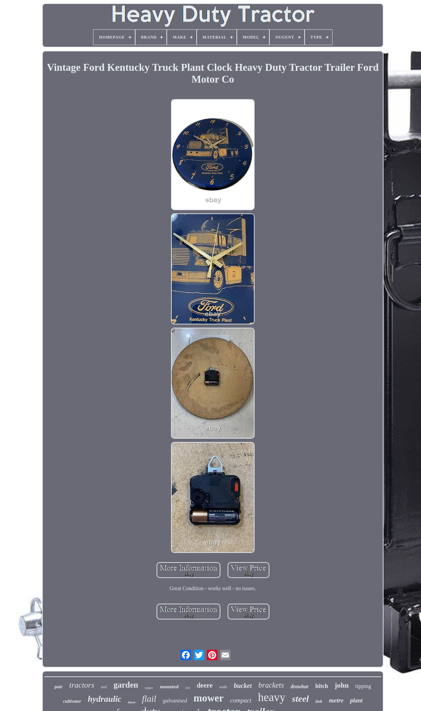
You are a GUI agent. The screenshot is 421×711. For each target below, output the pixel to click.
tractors (81, 685)
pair (59, 686)
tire (187, 688)
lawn (131, 702)
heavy (271, 697)
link (318, 701)
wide (223, 686)
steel (300, 699)
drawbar (299, 686)
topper (149, 688)
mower (209, 698)
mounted (169, 686)
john (342, 685)
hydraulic (105, 699)
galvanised (175, 700)
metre (336, 700)
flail (149, 699)
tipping (363, 686)
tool (104, 687)
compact (240, 700)
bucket (243, 685)
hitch (321, 686)
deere (205, 685)
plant (356, 700)
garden (125, 684)
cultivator (72, 701)
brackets (271, 685)
